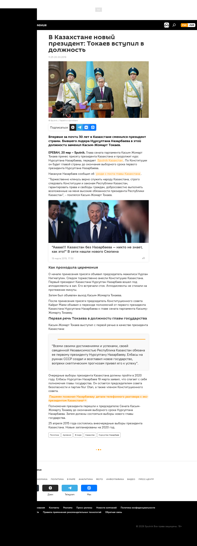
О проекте (9, 507)
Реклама (67, 507)
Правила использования (32, 507)
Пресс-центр (146, 479)
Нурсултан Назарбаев (109, 435)
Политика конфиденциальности (138, 507)
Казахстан (90, 435)
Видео (131, 479)
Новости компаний (106, 507)
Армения (67, 435)
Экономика (39, 479)
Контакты (54, 507)
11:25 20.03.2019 (57, 57)
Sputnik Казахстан (110, 160)
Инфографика (115, 479)
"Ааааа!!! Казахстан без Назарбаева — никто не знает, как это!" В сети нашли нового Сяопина (97, 249)
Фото (99, 479)
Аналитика (86, 479)
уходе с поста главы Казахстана (118, 174)
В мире (78, 435)
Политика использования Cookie (21, 512)
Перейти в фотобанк (68, 120)
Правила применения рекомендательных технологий (72, 512)
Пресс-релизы (84, 507)
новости (9, 479)
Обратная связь (113, 512)
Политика (54, 435)
